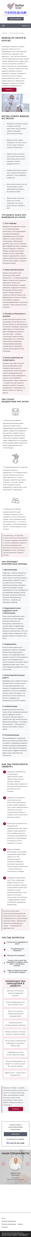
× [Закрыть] (28, 1234)
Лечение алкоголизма (17, 33)
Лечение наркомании (9, 1221)
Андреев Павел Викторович (15, 1174)
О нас (3, 1218)
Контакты (5, 1227)
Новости (20, 1224)
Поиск (24, 25)
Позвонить (9, 89)
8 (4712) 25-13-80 (17, 12)
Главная (4, 33)
